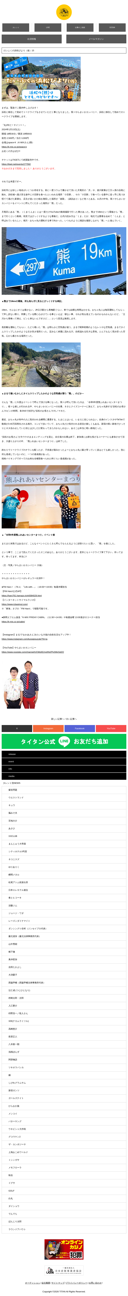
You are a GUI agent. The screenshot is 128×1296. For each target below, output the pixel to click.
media (11, 776)
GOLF (11, 1191)
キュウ (11, 805)
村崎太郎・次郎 (16, 998)
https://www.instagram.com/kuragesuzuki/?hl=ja (24, 639)
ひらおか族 (13, 1106)
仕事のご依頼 (80, 27)
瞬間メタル (13, 874)
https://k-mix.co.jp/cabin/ (13, 621)
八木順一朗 (13, 1044)
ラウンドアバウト (17, 1229)
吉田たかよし (15, 967)
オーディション (32, 1283)
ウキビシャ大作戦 (17, 1129)
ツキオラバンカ (16, 1067)
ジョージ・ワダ (16, 913)
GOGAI (112, 27)
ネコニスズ (13, 859)
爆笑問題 (12, 790)
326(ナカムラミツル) (18, 1021)
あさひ (11, 828)
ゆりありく (13, 867)
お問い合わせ (95, 1283)
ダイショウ (13, 1206)
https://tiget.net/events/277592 (16, 164)
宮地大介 (12, 820)
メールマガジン (96, 39)
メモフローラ (15, 1167)
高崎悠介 (12, 1029)
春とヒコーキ (15, 897)
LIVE (48, 27)
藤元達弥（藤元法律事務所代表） (24, 936)
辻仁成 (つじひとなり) (19, 990)
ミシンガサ (13, 1160)
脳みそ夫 (12, 813)
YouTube (111, 728)
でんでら (12, 1214)
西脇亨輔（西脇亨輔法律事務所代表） (26, 982)
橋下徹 (11, 952)
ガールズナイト (16, 1098)
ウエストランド (16, 797)
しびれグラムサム (17, 1083)
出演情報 (31, 39)
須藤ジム (12, 905)
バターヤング (15, 1121)
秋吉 (10, 1175)
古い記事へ (71, 719)
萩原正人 (12, 1036)
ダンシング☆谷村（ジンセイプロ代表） (28, 928)
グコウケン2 (14, 1136)
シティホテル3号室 (17, 851)
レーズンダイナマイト (19, 921)
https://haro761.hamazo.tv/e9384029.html (22, 595)
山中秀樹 (12, 944)
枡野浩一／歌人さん (18, 1013)
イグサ (11, 1183)
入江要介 (12, 1005)
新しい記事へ (57, 719)
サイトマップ (58, 1283)
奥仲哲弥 (12, 959)
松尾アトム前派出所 (18, 882)
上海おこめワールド (18, 1152)
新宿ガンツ (13, 1090)
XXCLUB (12, 836)
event (11, 761)
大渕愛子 (12, 975)
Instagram (48, 728)
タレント (15, 27)
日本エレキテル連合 (18, 890)
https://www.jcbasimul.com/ (15, 604)
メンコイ (12, 1113)
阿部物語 (12, 1059)
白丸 (10, 1198)
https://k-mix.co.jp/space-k (14, 147)
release (12, 754)
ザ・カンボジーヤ (17, 1144)
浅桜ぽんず (13, 1052)
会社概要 (46, 1283)
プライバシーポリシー (76, 1283)
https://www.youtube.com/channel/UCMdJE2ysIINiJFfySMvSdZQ (33, 652)
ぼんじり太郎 (15, 1221)
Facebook (79, 728)
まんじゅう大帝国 (17, 844)
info (10, 769)
